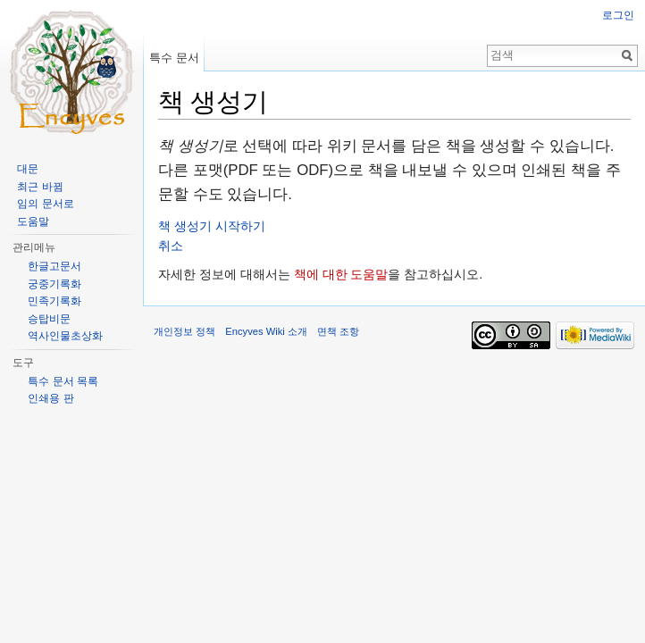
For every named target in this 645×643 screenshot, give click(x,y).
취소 (170, 245)
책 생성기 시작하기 (211, 226)
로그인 (618, 15)
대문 (27, 169)
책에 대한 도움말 (341, 274)
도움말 (33, 221)
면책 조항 (338, 331)
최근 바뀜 (40, 186)
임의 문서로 (45, 203)
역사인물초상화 (65, 336)
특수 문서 (174, 57)
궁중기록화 (54, 284)
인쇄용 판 (50, 398)
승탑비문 (49, 319)
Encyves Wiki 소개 (266, 331)
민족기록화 (54, 301)
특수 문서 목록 (63, 381)
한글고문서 (54, 266)
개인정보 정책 (184, 331)
